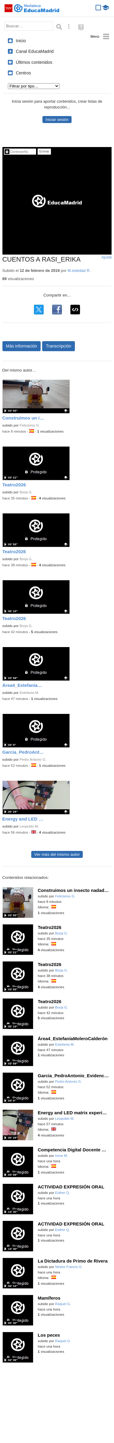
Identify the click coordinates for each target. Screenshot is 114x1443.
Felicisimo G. (30, 425)
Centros (23, 72)
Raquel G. (63, 1304)
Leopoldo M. (29, 826)
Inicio (21, 40)
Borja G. (26, 492)
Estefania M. (29, 692)
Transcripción (58, 346)
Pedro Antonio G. (33, 759)
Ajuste (106, 257)
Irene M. (61, 1155)
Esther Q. (62, 1193)
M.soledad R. (79, 270)
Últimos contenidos (34, 62)
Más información (21, 346)
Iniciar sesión (56, 119)
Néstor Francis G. (68, 1267)
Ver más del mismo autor (57, 854)
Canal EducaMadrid (35, 51)
